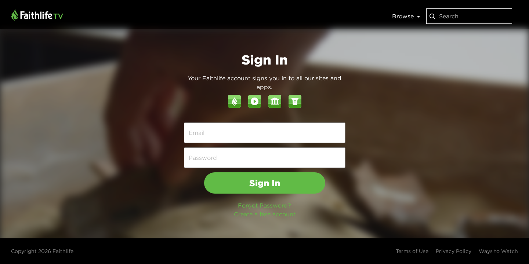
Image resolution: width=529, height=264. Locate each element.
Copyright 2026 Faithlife (42, 251)
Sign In (264, 182)
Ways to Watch (498, 251)
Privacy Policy (453, 251)
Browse (406, 16)
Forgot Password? (264, 205)
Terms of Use (412, 251)
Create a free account (265, 214)
